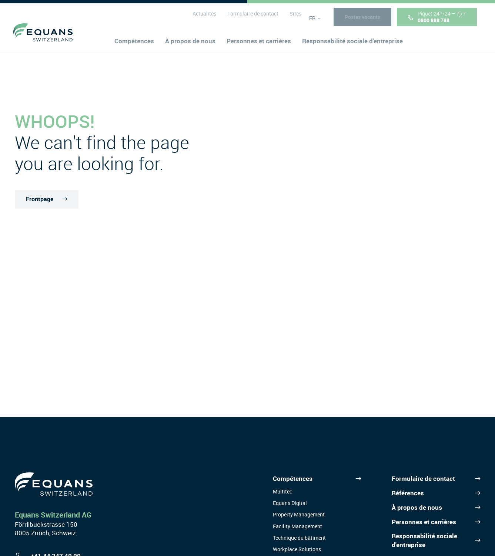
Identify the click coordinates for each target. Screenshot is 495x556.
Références (408, 493)
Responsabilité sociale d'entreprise (424, 540)
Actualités (202, 18)
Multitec (282, 491)
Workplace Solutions (297, 549)
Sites (294, 18)
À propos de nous (417, 507)
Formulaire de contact (251, 18)
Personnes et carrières (424, 522)
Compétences (292, 478)
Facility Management (297, 526)
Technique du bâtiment (299, 537)
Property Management (299, 514)
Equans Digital (290, 502)
